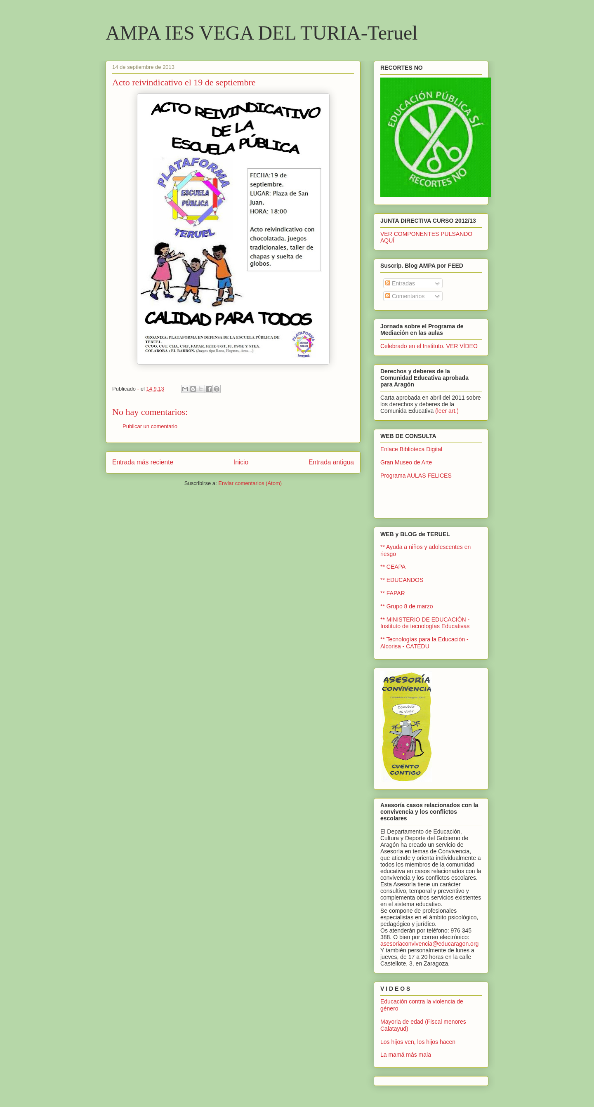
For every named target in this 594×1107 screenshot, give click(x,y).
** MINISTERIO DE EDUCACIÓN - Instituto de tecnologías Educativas (424, 623)
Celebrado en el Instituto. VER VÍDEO (429, 346)
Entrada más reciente (142, 462)
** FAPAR (392, 593)
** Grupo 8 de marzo (406, 606)
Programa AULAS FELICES (416, 475)
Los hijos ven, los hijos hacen (417, 1042)
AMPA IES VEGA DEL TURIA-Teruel (262, 33)
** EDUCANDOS (401, 580)
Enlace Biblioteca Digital (411, 449)
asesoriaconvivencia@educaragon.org (429, 943)
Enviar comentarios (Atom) (250, 483)
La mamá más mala (405, 1054)
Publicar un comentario (150, 426)
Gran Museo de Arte (406, 462)
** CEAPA (392, 566)
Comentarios (404, 296)
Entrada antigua (331, 462)
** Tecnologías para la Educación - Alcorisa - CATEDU (424, 643)
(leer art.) (447, 410)
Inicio (240, 462)
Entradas (400, 283)
